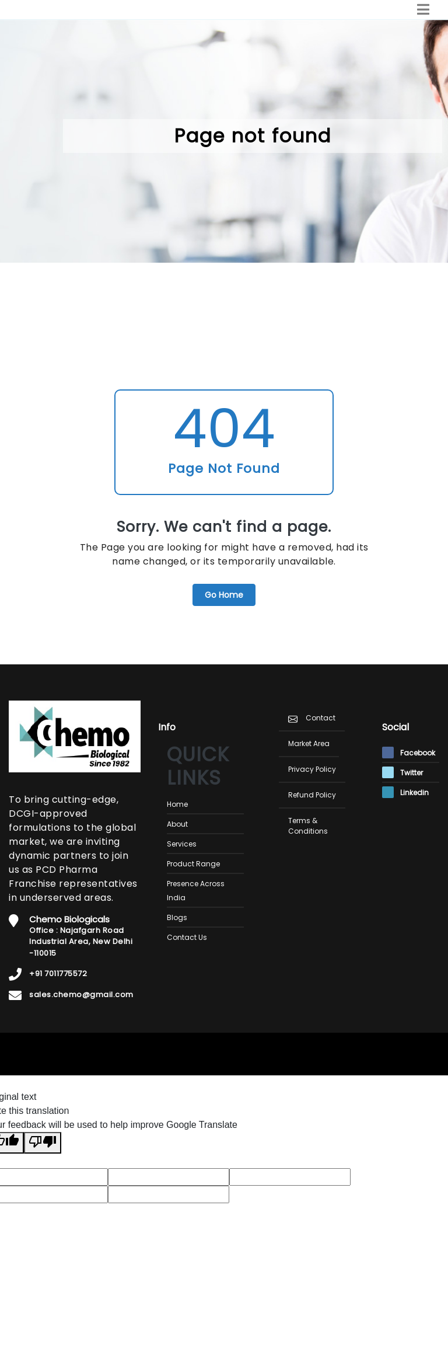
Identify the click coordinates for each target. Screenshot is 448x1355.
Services (182, 844)
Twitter (402, 773)
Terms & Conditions (308, 826)
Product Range (193, 864)
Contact (320, 718)
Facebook (408, 753)
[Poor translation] (42, 1143)
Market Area (309, 743)
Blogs (177, 917)
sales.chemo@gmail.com (81, 994)
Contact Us (187, 937)
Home (177, 804)
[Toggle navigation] (423, 9)
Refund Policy (312, 795)
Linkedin (405, 792)
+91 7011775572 (58, 973)
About (177, 824)
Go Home (224, 595)
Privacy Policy (312, 769)
